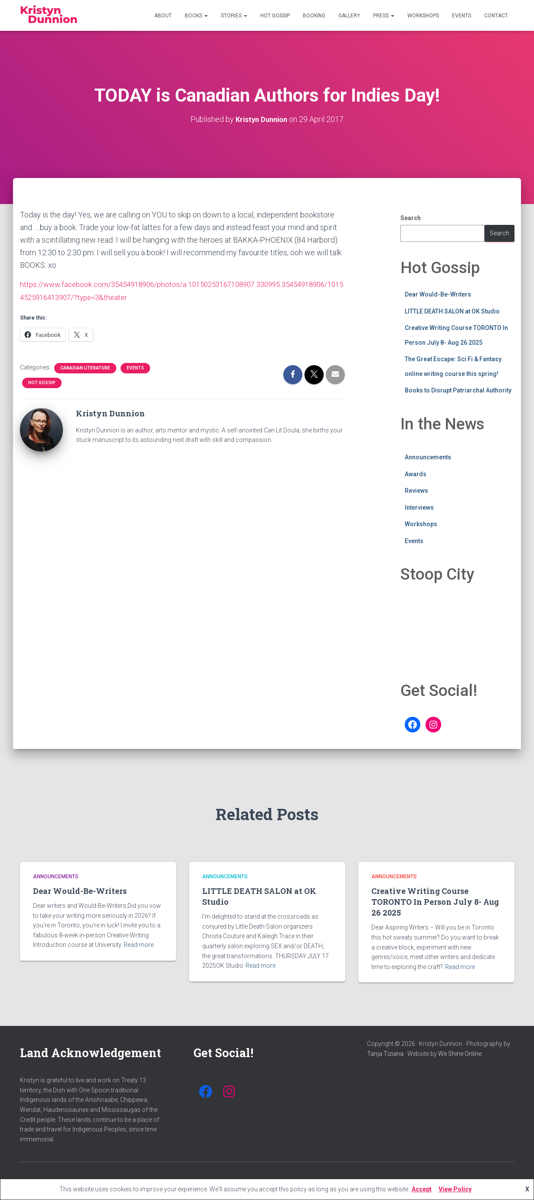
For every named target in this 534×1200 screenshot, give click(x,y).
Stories (234, 16)
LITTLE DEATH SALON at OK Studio (452, 310)
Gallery (349, 16)
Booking (314, 16)
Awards (415, 473)
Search (410, 217)
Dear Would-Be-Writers (438, 293)
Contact (496, 16)
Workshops (423, 16)
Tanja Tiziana (385, 1053)
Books (196, 16)
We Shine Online (460, 1053)
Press (383, 16)
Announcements (428, 456)
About (163, 16)
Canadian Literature (85, 366)
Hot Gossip (275, 16)
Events (461, 16)
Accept (422, 1189)
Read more (139, 944)
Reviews (416, 490)
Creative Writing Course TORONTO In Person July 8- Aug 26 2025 (435, 902)
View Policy (455, 1189)
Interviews (419, 507)
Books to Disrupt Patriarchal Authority (458, 390)
